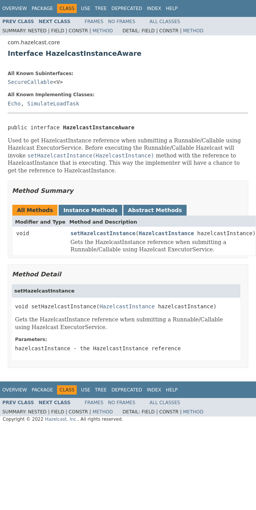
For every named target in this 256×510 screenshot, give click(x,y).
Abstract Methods (155, 210)
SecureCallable (30, 82)
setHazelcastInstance (103, 233)
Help (172, 8)
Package (42, 8)
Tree (101, 8)
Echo (14, 103)
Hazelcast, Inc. (61, 419)
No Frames (121, 21)
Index (154, 8)
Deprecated (126, 8)
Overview (14, 8)
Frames (94, 21)
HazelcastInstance (166, 233)
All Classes (165, 21)
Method (103, 30)
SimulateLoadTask (53, 103)
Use (85, 8)
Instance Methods (90, 210)
